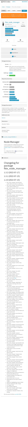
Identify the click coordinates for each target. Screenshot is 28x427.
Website (3, 117)
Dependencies (14, 52)
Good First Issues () (13, 98)
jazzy (9, 10)
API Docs (7, 40)
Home (3, 7)
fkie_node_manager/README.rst (9, 137)
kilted (14, 10)
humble (3, 10)
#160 (15, 278)
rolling (19, 10)
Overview (14, 45)
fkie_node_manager (12, 22)
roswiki (8, 147)
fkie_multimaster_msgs (9, 31)
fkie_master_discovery (9, 28)
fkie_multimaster (9, 26)
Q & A (14, 56)
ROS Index (5, 1)
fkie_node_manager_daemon (10, 35)
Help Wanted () (12, 96)
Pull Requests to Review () (14, 100)
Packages (8, 7)
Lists (14, 1)
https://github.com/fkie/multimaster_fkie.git (17, 82)
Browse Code (20, 40)
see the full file (18, 394)
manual (5, 147)
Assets (14, 49)
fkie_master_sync (8, 30)
